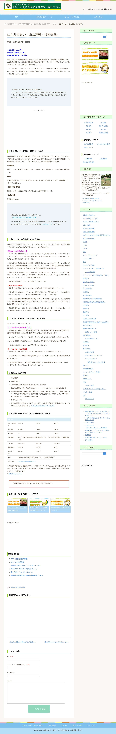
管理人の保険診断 (89, 228)
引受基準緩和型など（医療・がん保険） (96, 322)
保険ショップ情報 (91, 332)
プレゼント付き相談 (103, 144)
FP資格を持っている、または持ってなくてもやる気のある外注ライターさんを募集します (97, 413)
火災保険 (86, 342)
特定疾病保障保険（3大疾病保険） (94, 302)
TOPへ (17, 17)
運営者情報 (88, 440)
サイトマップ (89, 425)
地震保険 (86, 345)
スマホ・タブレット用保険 (91, 372)
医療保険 (103, 129)
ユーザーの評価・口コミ (91, 222)
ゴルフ (85, 245)
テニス (85, 242)
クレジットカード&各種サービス (93, 268)
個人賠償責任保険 (88, 162)
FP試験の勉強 (87, 392)
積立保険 (86, 305)
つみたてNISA (89, 385)
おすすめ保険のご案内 (90, 218)
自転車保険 (103, 159)
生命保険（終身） (89, 285)
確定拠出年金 (89, 399)
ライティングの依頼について (92, 200)
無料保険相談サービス (90, 328)
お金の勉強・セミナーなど (94, 355)
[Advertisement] (39, 129)
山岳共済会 (21, 587)
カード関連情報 (90, 272)
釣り (84, 262)
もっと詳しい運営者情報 (91, 198)
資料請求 (86, 375)
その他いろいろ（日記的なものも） (94, 389)
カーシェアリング (91, 359)
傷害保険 (86, 278)
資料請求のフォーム (15, 473)
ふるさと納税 (89, 352)
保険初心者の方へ (89, 215)
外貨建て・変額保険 (89, 318)
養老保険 (86, 308)
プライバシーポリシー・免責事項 (96, 427)
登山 (27, 42)
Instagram (86, 202)
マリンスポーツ (88, 258)
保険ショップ (88, 147)
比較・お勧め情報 (89, 232)
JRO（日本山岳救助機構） (19, 559)
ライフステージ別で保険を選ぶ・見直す (96, 275)
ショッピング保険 (89, 265)
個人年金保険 (103, 126)
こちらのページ (47, 224)
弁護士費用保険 (88, 369)
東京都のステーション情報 (96, 362)
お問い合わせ (98, 17)
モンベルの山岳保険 (17, 562)
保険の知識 (86, 225)
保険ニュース (87, 379)
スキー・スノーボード (90, 255)
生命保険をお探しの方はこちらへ (96, 437)
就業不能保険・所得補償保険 (92, 298)
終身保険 (89, 126)
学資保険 (89, 129)
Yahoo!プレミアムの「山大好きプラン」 (24, 569)
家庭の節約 (86, 348)
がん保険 (89, 132)
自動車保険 (88, 159)
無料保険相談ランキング (44, 17)
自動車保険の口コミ (91, 338)
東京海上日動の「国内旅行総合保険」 (22, 642)
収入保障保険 (88, 122)
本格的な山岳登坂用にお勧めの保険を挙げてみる (27, 575)
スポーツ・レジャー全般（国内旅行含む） (96, 235)
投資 (84, 382)
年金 (84, 395)
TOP (27, 24)
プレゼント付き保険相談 (72, 17)
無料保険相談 (88, 144)
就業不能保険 (103, 132)
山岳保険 (14, 587)
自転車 (85, 248)
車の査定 (86, 365)
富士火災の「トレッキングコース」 (22, 572)
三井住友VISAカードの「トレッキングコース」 (26, 565)
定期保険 (103, 122)
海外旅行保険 (87, 325)
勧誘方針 (88, 435)
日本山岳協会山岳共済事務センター (24, 217)
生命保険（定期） (89, 282)
